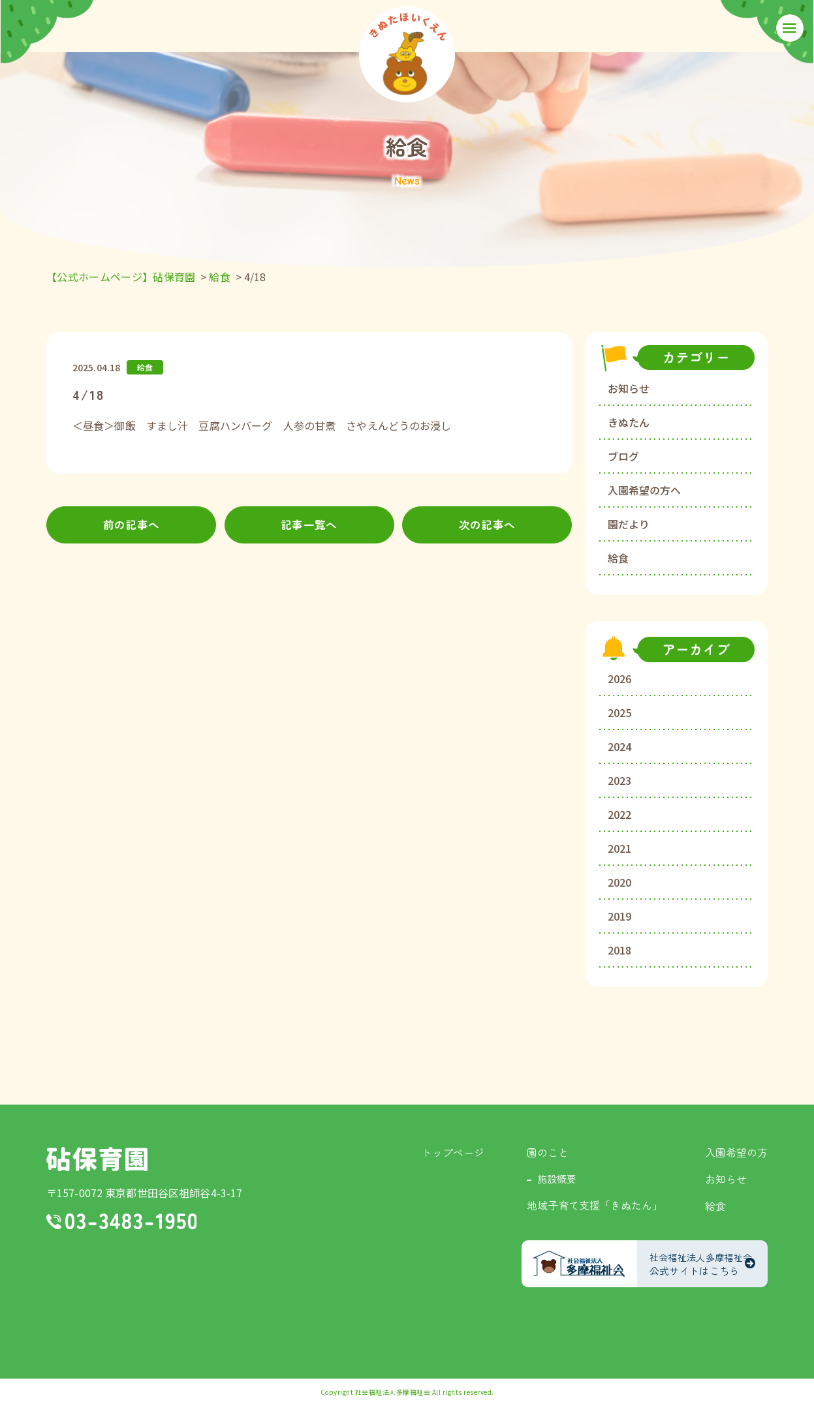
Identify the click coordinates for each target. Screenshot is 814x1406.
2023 (619, 780)
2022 (619, 814)
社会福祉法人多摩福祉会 (393, 1392)
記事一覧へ (309, 525)
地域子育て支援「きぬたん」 (595, 1205)
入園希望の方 (736, 1152)
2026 (619, 678)
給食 (618, 558)
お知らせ (629, 388)
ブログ (623, 456)
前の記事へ (131, 525)
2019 (619, 916)
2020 (619, 882)
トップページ (453, 1152)
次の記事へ (487, 525)
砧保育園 (97, 1159)
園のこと (548, 1152)
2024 (619, 746)
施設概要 (556, 1178)
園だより (629, 524)
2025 (619, 712)
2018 (619, 950)
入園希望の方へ (644, 490)
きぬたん (629, 422)
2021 (619, 848)
